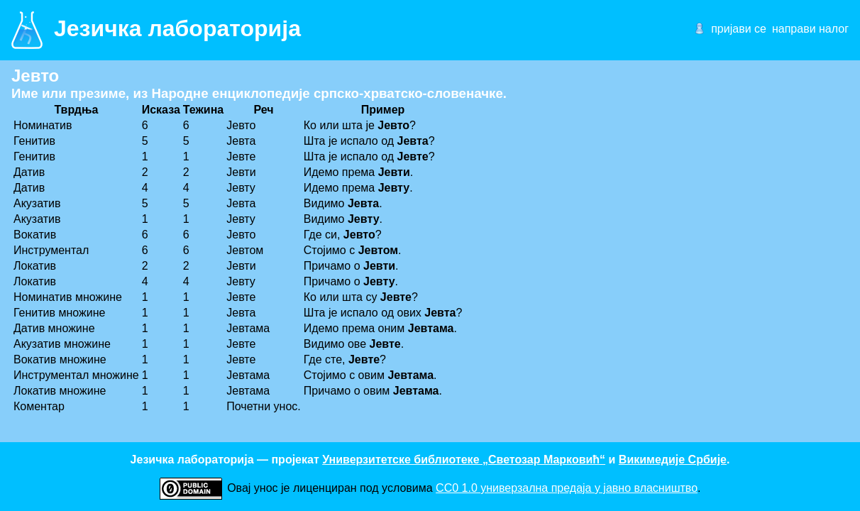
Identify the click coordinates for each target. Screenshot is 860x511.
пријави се (738, 29)
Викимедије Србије (673, 460)
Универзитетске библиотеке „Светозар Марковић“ (463, 460)
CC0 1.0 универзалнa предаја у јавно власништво (567, 488)
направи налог (810, 29)
